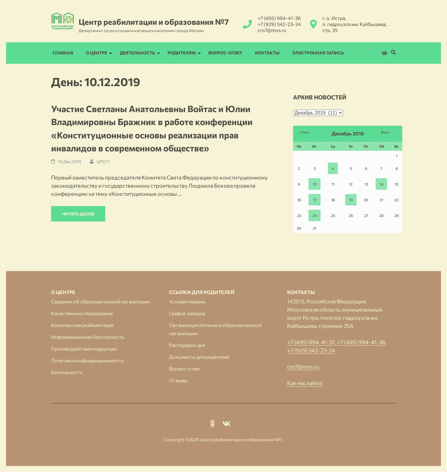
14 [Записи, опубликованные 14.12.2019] (381, 184)
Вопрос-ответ (225, 52)
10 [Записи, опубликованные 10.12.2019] (315, 184)
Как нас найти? (305, 383)
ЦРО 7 (103, 161)
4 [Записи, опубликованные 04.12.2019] (333, 168)
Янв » (385, 132)
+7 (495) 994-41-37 (311, 342)
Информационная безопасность (87, 337)
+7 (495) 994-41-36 (279, 18)
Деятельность (137, 52)
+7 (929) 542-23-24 (279, 24)
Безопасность (67, 372)
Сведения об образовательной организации (100, 301)
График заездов (187, 313)
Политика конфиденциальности (87, 360)
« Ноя (303, 132)
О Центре (96, 52)
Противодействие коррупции (84, 348)
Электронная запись (318, 52)
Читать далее (78, 213)
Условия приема (187, 301)
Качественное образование (82, 313)
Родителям (182, 52)
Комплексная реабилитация (82, 325)
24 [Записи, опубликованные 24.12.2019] (314, 215)
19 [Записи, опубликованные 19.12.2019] (351, 200)
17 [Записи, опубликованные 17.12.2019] (314, 200)
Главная (63, 52)
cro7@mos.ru (272, 30)
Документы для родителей (199, 357)
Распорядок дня (187, 345)
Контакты (267, 52)
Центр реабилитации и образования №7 (154, 21)
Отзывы (178, 380)
